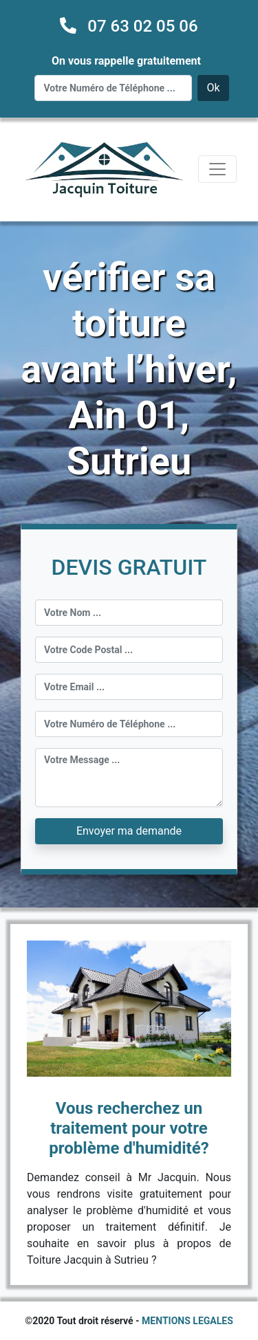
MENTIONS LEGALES (187, 1320)
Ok (212, 87)
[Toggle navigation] (217, 169)
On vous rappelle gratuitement (126, 60)
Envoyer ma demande (129, 830)
